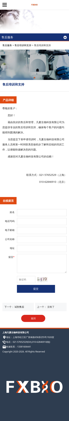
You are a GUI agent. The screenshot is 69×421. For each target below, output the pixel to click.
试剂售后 (19, 306)
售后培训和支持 (23, 45)
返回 (33, 318)
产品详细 (8, 100)
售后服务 (7, 45)
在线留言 (8, 200)
